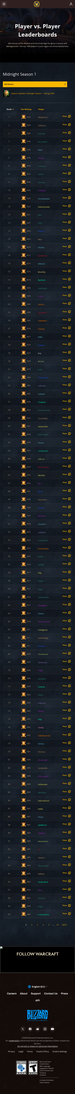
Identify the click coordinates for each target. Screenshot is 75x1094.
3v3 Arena (8, 84)
